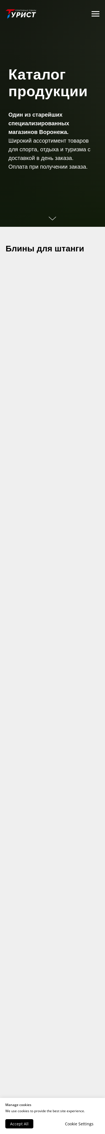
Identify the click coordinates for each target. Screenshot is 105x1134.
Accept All (19, 1123)
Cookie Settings (79, 1123)
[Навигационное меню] (95, 14)
